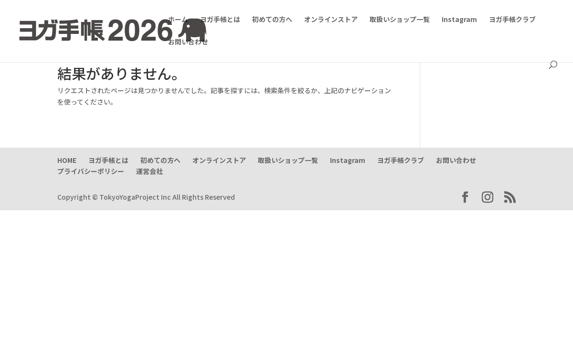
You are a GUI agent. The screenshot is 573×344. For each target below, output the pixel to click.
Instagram (459, 20)
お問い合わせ (188, 42)
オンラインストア (331, 20)
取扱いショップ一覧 (400, 20)
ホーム (178, 20)
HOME (66, 160)
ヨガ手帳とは (220, 20)
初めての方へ (272, 20)
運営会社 (149, 171)
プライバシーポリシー (90, 171)
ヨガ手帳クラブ (512, 20)
